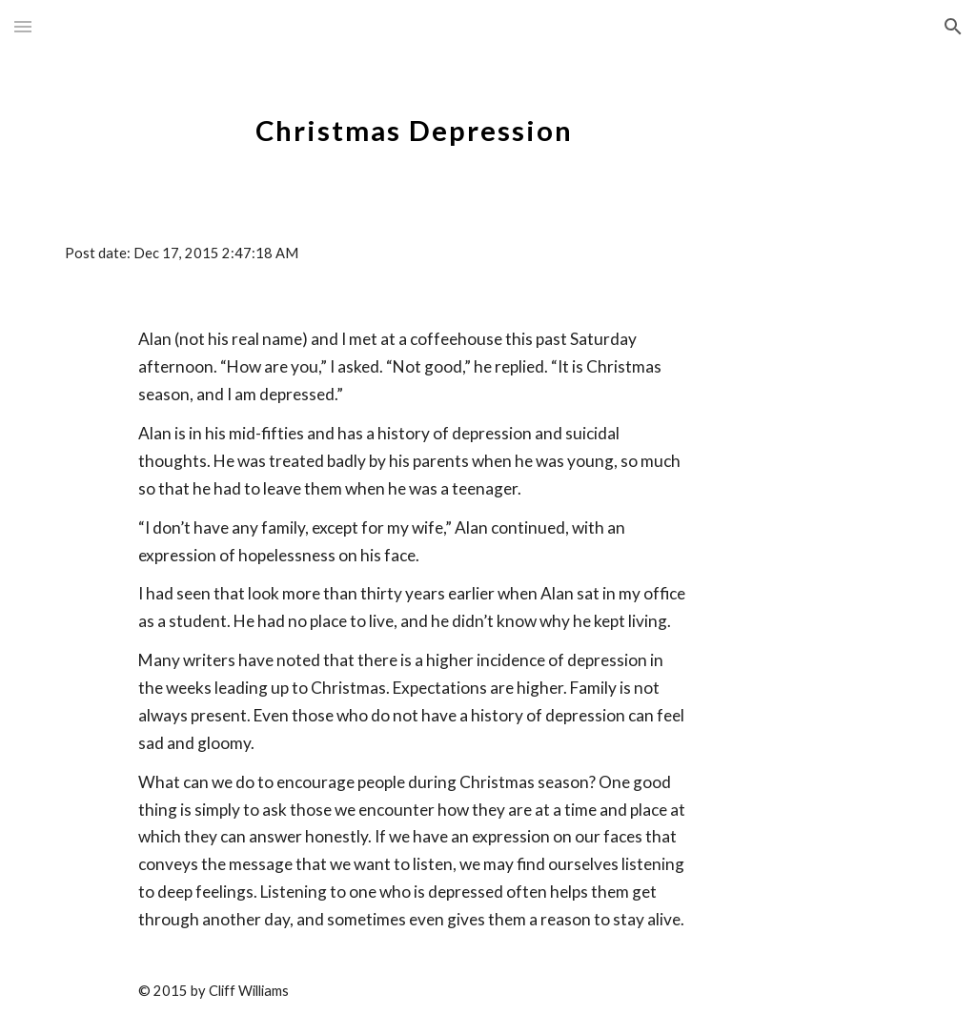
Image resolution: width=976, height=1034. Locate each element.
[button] (23, 26)
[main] (414, 119)
